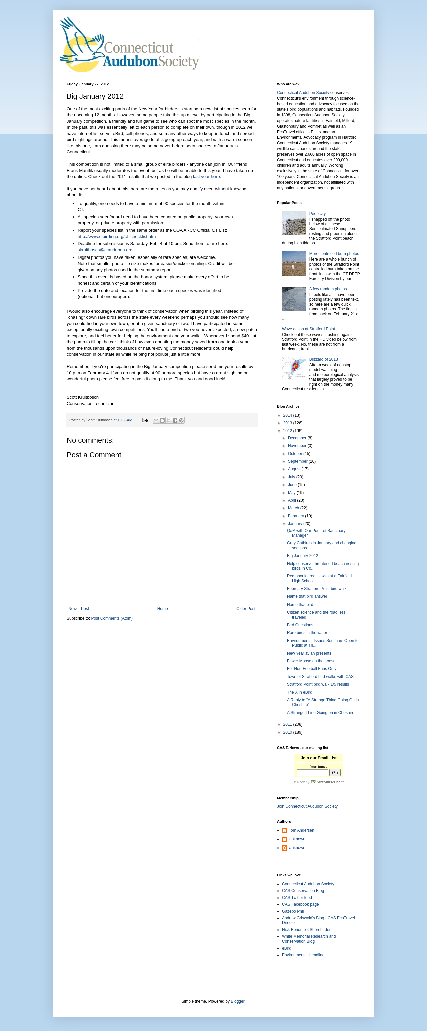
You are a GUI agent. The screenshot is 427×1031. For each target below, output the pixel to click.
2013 (288, 423)
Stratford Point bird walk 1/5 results (318, 684)
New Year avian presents (309, 653)
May (292, 492)
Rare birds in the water (307, 632)
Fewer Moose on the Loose (311, 661)
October (295, 453)
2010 (288, 732)
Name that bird (300, 604)
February (296, 516)
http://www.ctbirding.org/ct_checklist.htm (117, 236)
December (298, 438)
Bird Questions (300, 625)
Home (162, 608)
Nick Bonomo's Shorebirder (306, 929)
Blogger (237, 1001)
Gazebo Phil (293, 911)
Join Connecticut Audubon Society (307, 806)
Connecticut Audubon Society (303, 92)
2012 (288, 430)
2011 (288, 724)
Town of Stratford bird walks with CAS (320, 676)
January (295, 523)
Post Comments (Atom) (112, 618)
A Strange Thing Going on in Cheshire (320, 712)
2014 (288, 415)
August (295, 469)
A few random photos (328, 289)
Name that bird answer (307, 596)
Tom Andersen (301, 830)
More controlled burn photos (334, 253)
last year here (206, 176)
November (298, 445)
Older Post (245, 608)
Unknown (297, 839)
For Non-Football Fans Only (311, 668)
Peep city (317, 213)
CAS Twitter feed (297, 897)
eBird (286, 948)
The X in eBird (299, 692)
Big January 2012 (302, 555)
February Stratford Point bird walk (317, 588)
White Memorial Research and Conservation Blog (309, 938)
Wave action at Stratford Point (308, 329)
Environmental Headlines (304, 955)
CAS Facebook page (300, 904)
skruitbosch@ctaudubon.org (105, 249)
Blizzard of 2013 (323, 359)
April (292, 500)
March (294, 508)
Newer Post (78, 608)
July (292, 477)
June (293, 484)
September (298, 461)
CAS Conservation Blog (303, 890)
